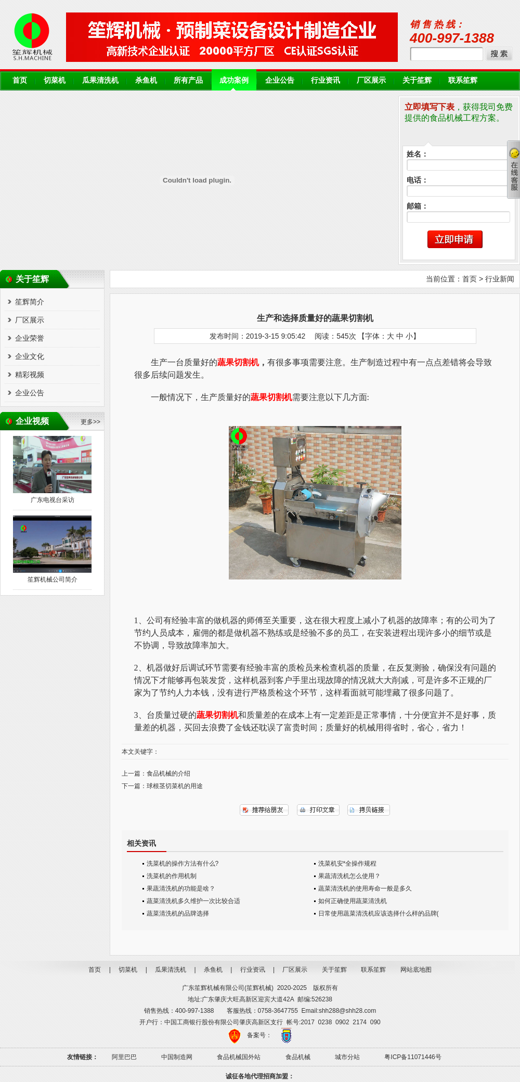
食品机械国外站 (239, 1057)
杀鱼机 (146, 80)
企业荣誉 (29, 338)
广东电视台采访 (52, 500)
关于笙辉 (417, 80)
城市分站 (347, 1057)
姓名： (417, 154)
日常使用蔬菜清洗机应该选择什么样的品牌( (378, 913)
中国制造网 (176, 1057)
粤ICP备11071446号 (412, 1057)
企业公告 (279, 80)
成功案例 (234, 80)
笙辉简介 (29, 302)
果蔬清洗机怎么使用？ (349, 876)
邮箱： (417, 206)
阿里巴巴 (124, 1057)
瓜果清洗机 (100, 80)
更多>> (90, 422)
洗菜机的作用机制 (172, 876)
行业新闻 (499, 279)
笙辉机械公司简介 (52, 579)
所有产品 (188, 80)
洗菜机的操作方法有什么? (183, 863)
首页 (19, 80)
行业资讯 (325, 80)
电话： (417, 180)
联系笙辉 (462, 80)
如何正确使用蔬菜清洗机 (352, 901)
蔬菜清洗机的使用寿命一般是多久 (365, 888)
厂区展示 (371, 80)
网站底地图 (416, 969)
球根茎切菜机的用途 (175, 786)
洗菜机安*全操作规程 (347, 863)
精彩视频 (29, 374)
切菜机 (55, 80)
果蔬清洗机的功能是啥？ (181, 888)
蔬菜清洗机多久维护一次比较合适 (193, 901)
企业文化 (29, 356)
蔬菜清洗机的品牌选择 (178, 913)
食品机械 (297, 1057)
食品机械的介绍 (168, 773)
